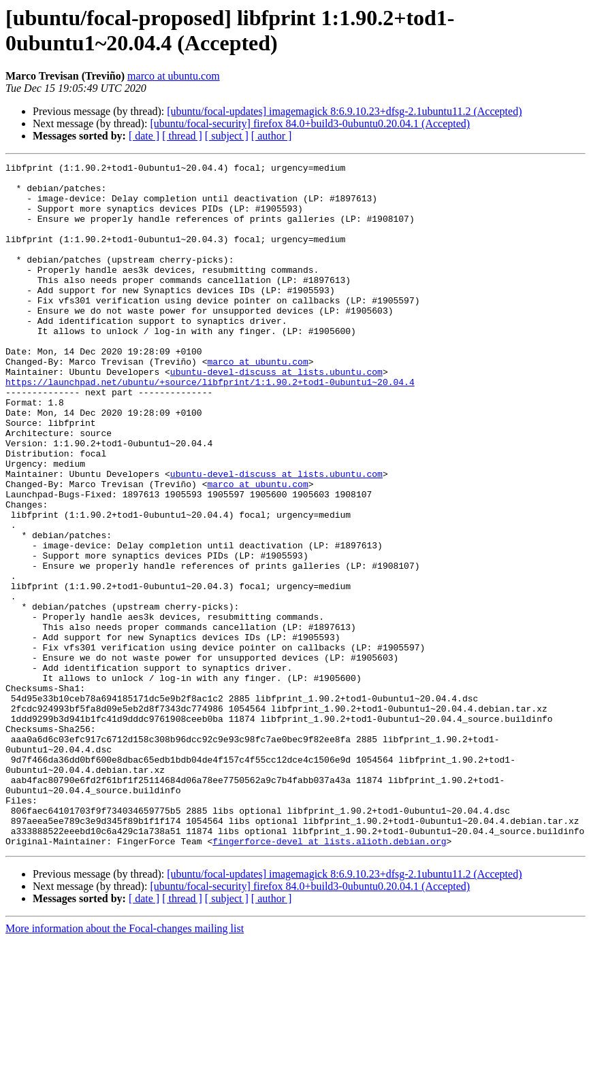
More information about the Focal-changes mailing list (124, 1065)
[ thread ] (182, 136)
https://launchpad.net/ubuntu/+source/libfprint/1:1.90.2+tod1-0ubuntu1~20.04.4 (210, 426)
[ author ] (271, 136)
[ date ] (144, 136)
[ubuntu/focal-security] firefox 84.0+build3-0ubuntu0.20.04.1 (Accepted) (310, 123)
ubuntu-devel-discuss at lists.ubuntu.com (276, 414)
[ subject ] (227, 136)
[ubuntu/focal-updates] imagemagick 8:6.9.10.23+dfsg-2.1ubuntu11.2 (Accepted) (344, 111)
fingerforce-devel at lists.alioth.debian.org (329, 978)
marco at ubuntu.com (173, 76)
